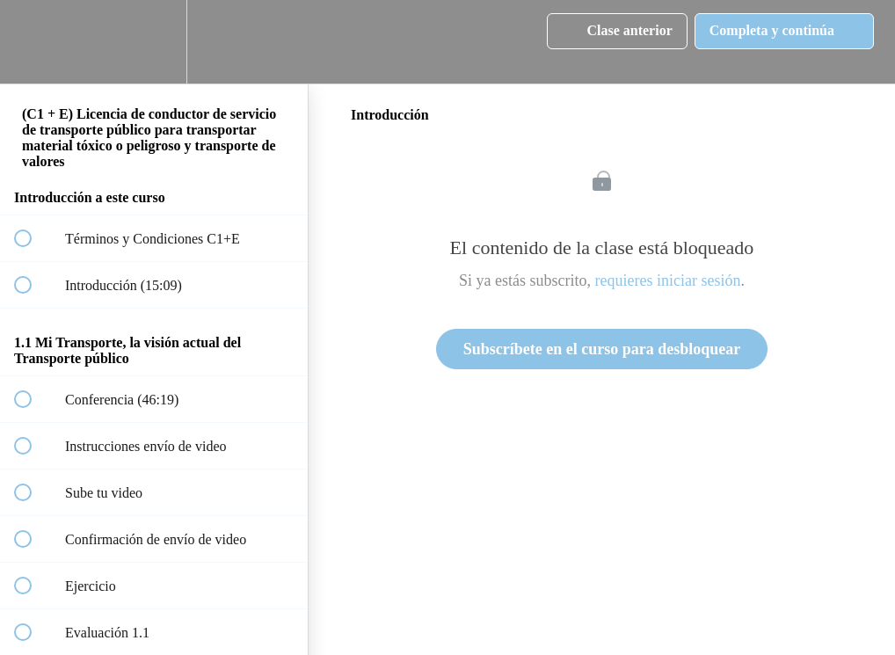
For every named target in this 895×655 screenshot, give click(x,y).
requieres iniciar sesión (668, 280)
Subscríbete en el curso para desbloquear (602, 349)
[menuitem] (153, 42)
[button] (32, 42)
